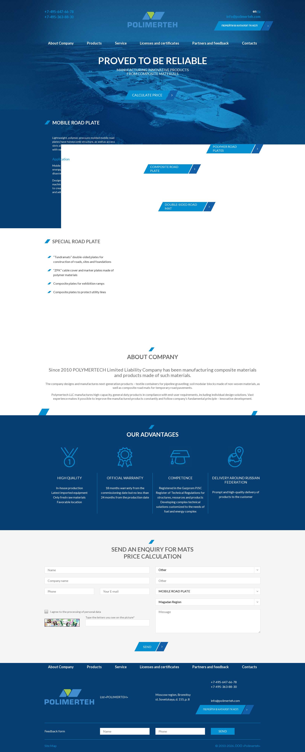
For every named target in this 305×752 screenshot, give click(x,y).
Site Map (51, 746)
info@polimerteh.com (243, 16)
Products (94, 43)
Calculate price (148, 95)
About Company (61, 43)
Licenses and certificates (159, 43)
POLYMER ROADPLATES (232, 148)
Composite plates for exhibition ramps (78, 283)
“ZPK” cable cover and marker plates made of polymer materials (83, 272)
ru (258, 11)
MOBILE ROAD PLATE (76, 122)
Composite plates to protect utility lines (79, 292)
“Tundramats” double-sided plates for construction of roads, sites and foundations (82, 259)
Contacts (249, 43)
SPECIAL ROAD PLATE (76, 241)
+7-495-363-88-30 (59, 17)
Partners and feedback (210, 43)
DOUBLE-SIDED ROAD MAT (184, 206)
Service (121, 43)
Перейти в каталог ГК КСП (241, 26)
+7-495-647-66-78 (59, 12)
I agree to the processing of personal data (75, 611)
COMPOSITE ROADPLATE (169, 169)
